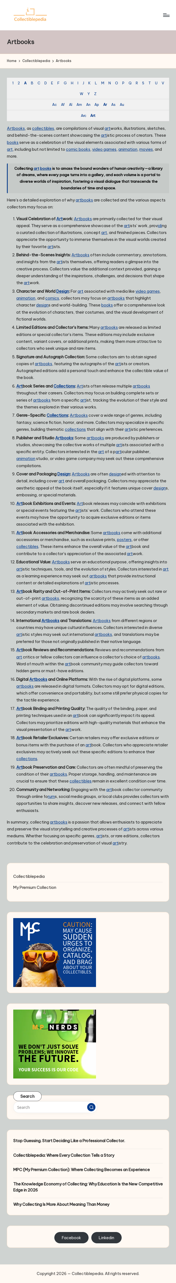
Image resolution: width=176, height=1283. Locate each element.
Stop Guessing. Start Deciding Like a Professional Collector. (69, 1140)
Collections (64, 386)
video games (104, 149)
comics (52, 298)
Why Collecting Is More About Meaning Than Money (61, 1204)
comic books (78, 149)
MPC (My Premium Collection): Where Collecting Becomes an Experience (81, 1169)
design (42, 305)
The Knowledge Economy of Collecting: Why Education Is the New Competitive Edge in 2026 (88, 1187)
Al (70, 104)
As (113, 104)
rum (51, 796)
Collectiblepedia (29, 876)
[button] (91, 1107)
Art (92, 115)
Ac (54, 104)
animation (127, 149)
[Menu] (166, 15)
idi (160, 225)
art (107, 128)
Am (79, 104)
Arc (83, 115)
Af (63, 104)
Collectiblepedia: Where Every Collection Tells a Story (63, 1155)
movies (146, 149)
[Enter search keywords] (55, 1107)
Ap (96, 104)
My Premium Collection (34, 887)
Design (62, 291)
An (88, 104)
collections (75, 429)
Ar (105, 104)
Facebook (71, 1237)
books (19, 128)
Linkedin (106, 1237)
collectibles (43, 128)
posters (124, 539)
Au (122, 104)
